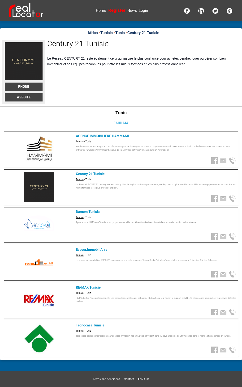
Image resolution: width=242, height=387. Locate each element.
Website (24, 97)
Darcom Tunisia (88, 212)
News (132, 10)
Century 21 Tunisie (90, 174)
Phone (23, 86)
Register (116, 10)
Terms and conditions (106, 379)
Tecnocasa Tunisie (90, 325)
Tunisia (80, 141)
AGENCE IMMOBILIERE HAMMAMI (102, 136)
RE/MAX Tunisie (88, 288)
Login (143, 10)
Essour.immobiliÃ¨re (91, 250)
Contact (129, 379)
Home (101, 10)
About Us (143, 379)
